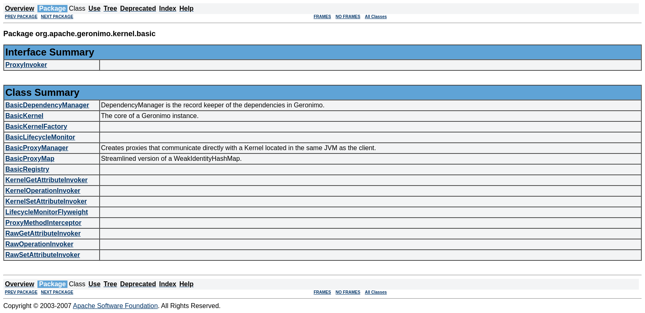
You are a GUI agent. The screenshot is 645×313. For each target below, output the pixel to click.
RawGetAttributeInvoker (43, 233)
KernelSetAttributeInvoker (46, 201)
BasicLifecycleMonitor (40, 137)
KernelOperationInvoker (42, 190)
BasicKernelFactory (36, 126)
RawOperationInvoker (39, 244)
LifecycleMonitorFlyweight (46, 212)
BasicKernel (24, 115)
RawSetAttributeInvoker (42, 254)
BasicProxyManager (36, 147)
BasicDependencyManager (47, 105)
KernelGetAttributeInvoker (46, 179)
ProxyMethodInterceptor (43, 222)
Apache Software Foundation (115, 305)
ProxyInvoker (26, 64)
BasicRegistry (27, 169)
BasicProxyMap (29, 158)
